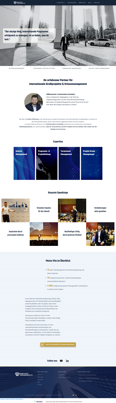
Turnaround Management (71, 68)
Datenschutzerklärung (64, 377)
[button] (87, 375)
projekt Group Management (99, 68)
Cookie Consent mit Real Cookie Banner (11, 399)
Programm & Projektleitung (44, 68)
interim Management (16, 68)
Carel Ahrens (57, 395)
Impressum (61, 375)
